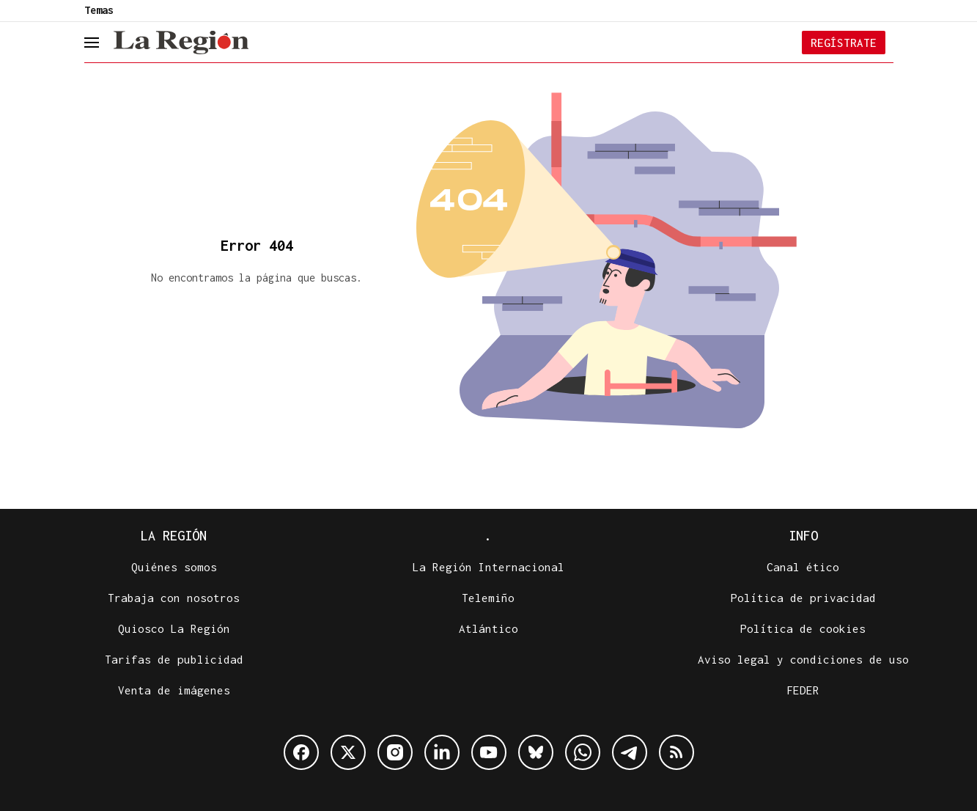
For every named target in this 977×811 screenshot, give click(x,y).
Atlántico (488, 628)
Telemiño (488, 597)
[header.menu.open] (102, 42)
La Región (174, 535)
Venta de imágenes (174, 690)
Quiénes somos (174, 566)
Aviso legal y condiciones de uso (803, 659)
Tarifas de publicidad (174, 659)
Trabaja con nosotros (174, 597)
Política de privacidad (803, 597)
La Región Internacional (488, 566)
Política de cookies (803, 628)
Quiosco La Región (174, 628)
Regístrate (844, 42)
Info (803, 535)
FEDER (802, 690)
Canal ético (803, 566)
